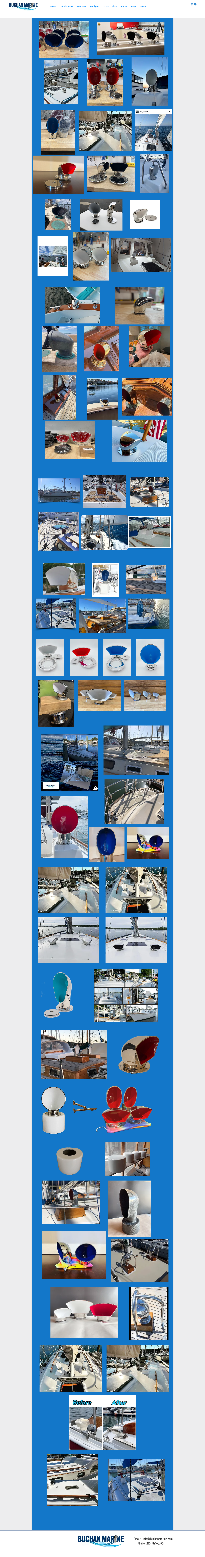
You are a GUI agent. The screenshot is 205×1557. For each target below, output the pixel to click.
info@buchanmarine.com (158, 1539)
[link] (194, 4)
